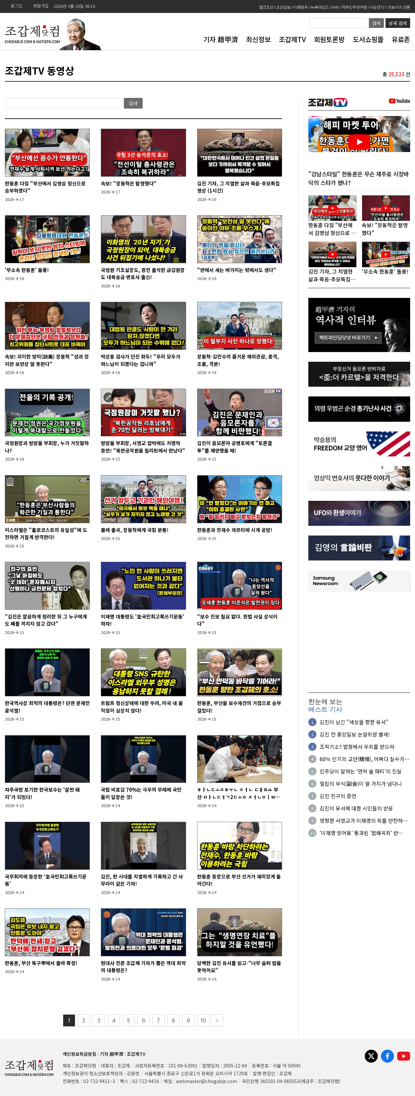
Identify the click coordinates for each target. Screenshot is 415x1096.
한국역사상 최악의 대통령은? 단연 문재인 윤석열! (47, 707)
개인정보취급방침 (79, 1054)
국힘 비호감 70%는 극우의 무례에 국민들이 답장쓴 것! (141, 793)
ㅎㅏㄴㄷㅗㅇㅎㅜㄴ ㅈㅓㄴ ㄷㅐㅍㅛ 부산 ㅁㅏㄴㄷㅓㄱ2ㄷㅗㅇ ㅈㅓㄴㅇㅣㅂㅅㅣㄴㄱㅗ (238, 793)
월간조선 (266, 7)
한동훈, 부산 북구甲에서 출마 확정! (41, 963)
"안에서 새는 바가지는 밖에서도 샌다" (236, 269)
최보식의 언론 (399, 7)
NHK (335, 7)
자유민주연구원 (354, 7)
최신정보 (258, 39)
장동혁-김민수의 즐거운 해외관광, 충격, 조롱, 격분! (238, 360)
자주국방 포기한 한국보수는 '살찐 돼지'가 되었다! (42, 793)
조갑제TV (292, 39)
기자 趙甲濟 (220, 39)
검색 (376, 23)
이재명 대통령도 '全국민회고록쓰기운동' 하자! (142, 620)
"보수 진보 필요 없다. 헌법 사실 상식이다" (237, 620)
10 (203, 1021)
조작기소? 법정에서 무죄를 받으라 (357, 747)
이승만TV (377, 7)
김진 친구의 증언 (338, 796)
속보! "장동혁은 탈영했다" (129, 183)
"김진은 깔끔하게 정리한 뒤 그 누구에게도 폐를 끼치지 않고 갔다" (46, 620)
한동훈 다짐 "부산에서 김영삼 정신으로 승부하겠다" (45, 187)
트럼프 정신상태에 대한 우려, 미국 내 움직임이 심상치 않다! (142, 707)
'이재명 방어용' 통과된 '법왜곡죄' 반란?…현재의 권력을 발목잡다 (359, 833)
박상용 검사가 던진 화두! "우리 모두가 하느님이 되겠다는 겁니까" (140, 360)
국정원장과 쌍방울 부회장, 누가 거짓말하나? (47, 447)
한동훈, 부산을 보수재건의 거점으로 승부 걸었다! (239, 707)
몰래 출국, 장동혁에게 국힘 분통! (135, 529)
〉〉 (217, 1021)
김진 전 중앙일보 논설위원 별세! (355, 734)
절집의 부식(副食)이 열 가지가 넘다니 (361, 784)
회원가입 (41, 6)
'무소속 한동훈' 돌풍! (27, 269)
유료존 (401, 39)
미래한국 (300, 7)
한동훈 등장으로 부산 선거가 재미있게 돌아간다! (239, 880)
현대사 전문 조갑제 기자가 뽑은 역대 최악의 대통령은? (143, 967)
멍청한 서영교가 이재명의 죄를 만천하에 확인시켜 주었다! (364, 821)
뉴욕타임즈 (319, 7)
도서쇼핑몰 (368, 39)
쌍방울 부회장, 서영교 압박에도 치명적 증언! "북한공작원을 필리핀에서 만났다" (143, 447)
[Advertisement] (359, 642)
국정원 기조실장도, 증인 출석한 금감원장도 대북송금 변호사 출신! (143, 273)
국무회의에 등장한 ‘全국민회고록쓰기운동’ (46, 880)
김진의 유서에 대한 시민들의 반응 (356, 808)
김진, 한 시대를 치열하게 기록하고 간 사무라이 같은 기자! (142, 880)
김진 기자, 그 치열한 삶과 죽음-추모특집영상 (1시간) (238, 187)
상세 (398, 23)
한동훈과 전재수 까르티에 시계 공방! (234, 529)
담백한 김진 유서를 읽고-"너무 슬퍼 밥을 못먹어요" (239, 967)
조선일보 (283, 7)
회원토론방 (329, 39)
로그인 (16, 6)
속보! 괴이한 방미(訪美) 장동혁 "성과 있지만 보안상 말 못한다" (47, 360)
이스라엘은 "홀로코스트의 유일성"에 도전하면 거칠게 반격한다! (46, 533)
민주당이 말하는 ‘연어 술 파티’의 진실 (361, 771)
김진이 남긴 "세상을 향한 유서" (354, 722)
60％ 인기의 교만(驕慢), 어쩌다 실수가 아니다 (362, 759)
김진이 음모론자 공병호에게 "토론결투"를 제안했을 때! (234, 447)
